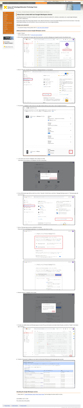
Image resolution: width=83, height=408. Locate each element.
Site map (57, 1)
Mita (8, 3)
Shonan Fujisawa (52, 3)
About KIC (74, 3)
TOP (5, 12)
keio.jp (5, 20)
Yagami (41, 3)
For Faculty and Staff (8, 33)
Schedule (6, 29)
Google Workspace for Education (28, 11)
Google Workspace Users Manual (42, 11)
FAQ (54, 1)
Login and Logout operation (42, 27)
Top (17, 11)
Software (5, 18)
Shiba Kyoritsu (63, 3)
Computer (6, 14)
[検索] (74, 1)
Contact (5, 26)
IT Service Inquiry (23, 405)
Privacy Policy (7, 405)
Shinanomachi (30, 3)
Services (5, 24)
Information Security (8, 22)
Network (5, 16)
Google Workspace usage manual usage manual (34, 394)
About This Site (15, 405)
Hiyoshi (19, 3)
